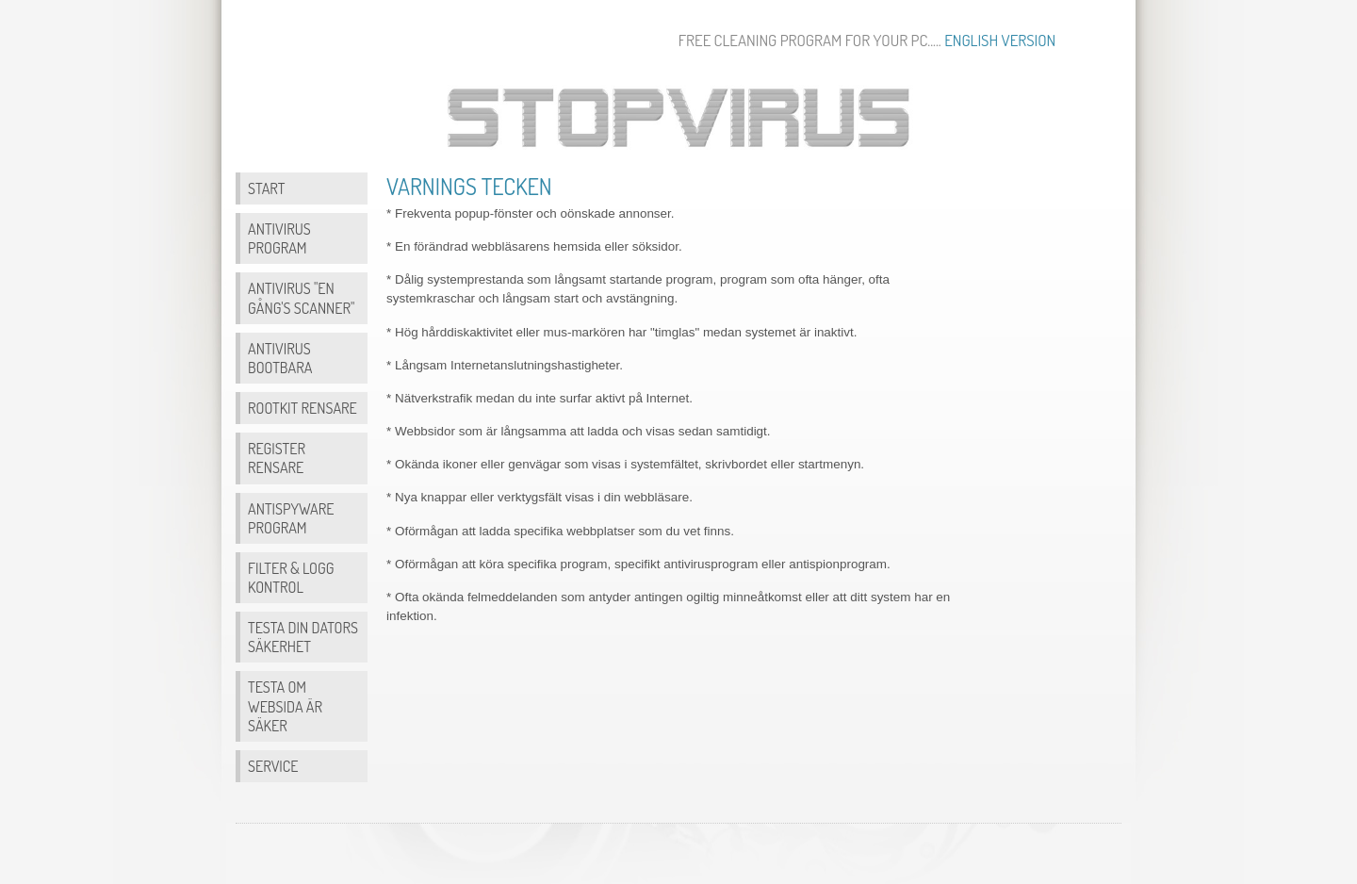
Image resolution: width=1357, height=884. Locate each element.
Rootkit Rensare (302, 407)
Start (266, 188)
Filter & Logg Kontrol (291, 577)
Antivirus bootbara (280, 357)
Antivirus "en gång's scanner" (301, 297)
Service (273, 766)
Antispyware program (291, 518)
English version (999, 40)
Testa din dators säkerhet (303, 636)
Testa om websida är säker (285, 705)
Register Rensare (276, 457)
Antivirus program (279, 238)
